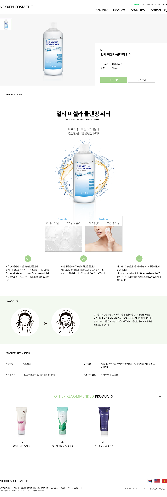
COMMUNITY (138, 10)
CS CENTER (148, 4)
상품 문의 (141, 80)
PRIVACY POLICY (157, 488)
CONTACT (156, 10)
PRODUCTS (119, 10)
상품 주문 (114, 80)
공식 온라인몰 (136, 4)
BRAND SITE (135, 488)
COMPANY (101, 10)
